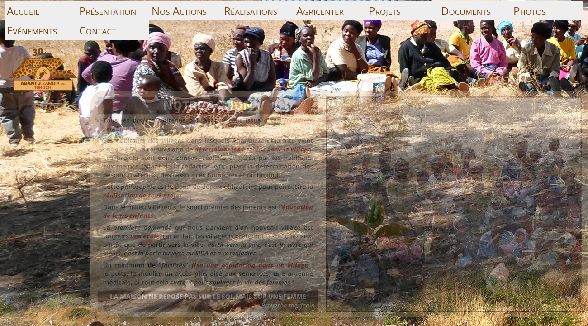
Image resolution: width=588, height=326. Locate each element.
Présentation (107, 10)
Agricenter (320, 10)
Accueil (23, 10)
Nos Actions (179, 10)
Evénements (32, 30)
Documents (466, 10)
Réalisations (250, 10)
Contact (97, 30)
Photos (529, 10)
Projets (385, 10)
